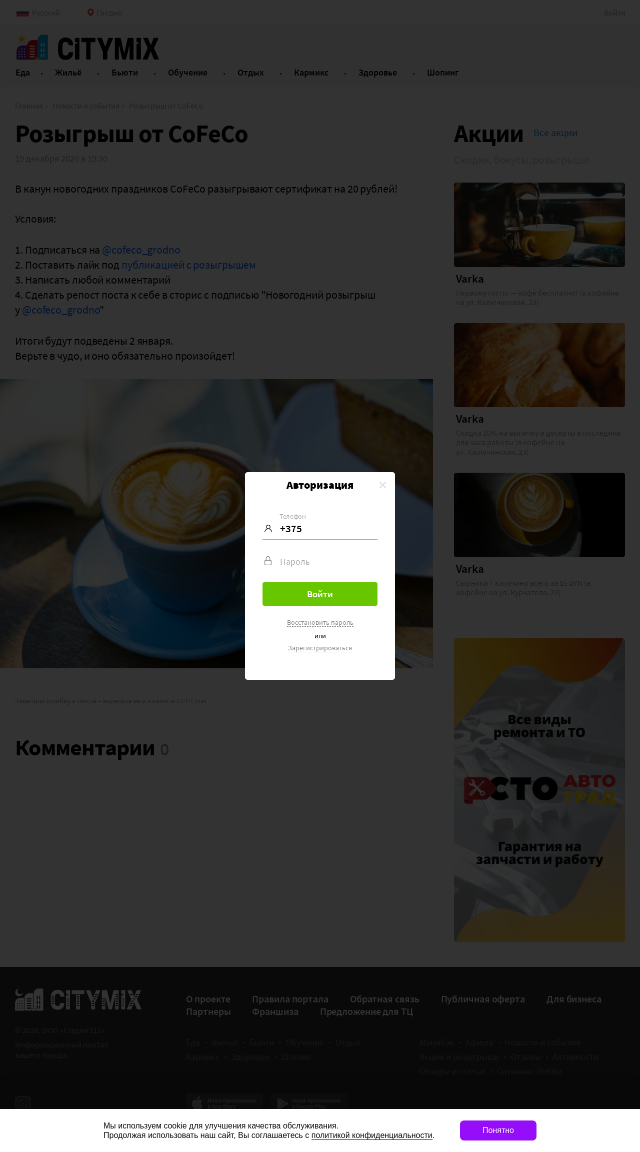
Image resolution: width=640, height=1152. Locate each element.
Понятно (498, 1130)
